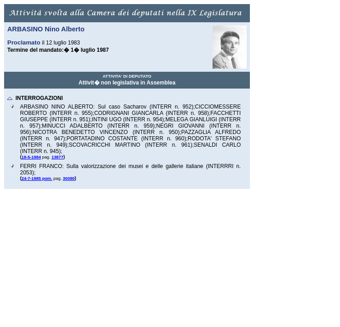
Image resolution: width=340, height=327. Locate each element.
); (193, 107)
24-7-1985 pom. (36, 178)
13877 (57, 157)
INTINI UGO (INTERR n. (122, 119)
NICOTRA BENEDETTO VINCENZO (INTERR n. (100, 132)
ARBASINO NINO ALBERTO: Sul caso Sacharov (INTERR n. (101, 107)
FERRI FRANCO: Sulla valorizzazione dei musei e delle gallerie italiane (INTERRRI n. (130, 166)
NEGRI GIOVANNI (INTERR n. (198, 126)
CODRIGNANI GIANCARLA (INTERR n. (146, 113)
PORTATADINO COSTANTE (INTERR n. (120, 138)
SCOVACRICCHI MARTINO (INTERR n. (125, 145)
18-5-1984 (31, 157)
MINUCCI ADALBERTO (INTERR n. (93, 126)
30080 (69, 178)
